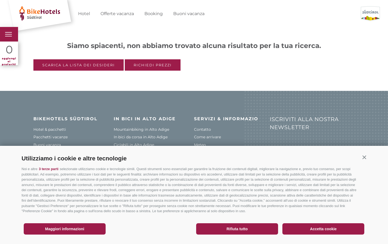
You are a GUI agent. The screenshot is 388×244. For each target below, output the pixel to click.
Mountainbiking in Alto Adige (141, 129)
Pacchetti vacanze (50, 137)
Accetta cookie (323, 229)
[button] (364, 157)
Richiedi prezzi (153, 65)
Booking (153, 13)
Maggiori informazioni (64, 229)
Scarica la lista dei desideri (78, 65)
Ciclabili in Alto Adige (134, 144)
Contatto (202, 129)
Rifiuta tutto (237, 229)
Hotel (84, 13)
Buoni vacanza (189, 13)
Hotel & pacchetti (49, 129)
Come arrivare (207, 137)
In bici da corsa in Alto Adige (141, 137)
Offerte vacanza (117, 13)
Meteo (200, 144)
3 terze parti (48, 169)
